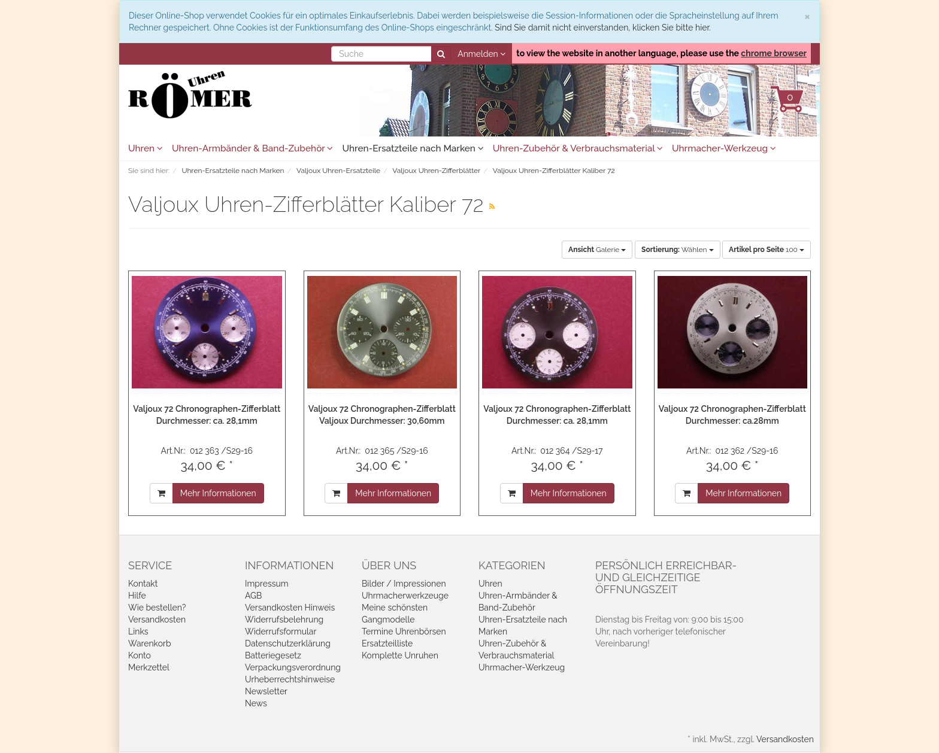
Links (138, 631)
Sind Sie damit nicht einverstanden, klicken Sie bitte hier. (602, 27)
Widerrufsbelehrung (284, 619)
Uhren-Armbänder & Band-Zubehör (252, 148)
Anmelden (481, 54)
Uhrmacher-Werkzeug (724, 148)
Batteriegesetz (273, 655)
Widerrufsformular (280, 631)
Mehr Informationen (218, 493)
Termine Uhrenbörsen (404, 631)
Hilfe (137, 595)
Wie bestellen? (157, 607)
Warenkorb (149, 643)
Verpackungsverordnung (293, 667)
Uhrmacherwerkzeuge (405, 595)
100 (766, 249)
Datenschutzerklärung (288, 643)
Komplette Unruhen (400, 655)
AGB (253, 595)
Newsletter (266, 691)
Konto (139, 655)
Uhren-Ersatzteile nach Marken (412, 148)
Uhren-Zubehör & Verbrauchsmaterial (578, 148)
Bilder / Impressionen (404, 583)
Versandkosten (157, 619)
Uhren (145, 148)
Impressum (267, 583)
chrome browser (774, 53)
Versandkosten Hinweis (290, 607)
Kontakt (142, 583)
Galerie (597, 249)
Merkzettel (148, 667)
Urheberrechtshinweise (290, 679)
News (256, 703)
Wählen (677, 249)
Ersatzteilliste (387, 643)
